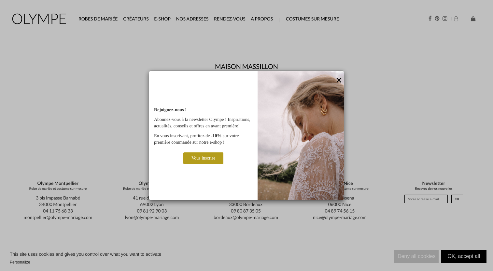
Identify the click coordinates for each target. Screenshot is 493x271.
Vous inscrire (203, 158)
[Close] (339, 80)
